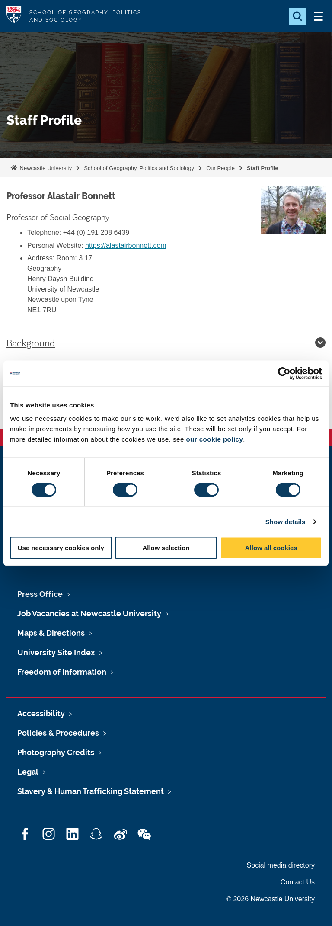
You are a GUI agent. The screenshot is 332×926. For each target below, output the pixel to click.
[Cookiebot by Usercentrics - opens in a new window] (284, 373)
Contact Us (298, 882)
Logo (13, 16)
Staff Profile (262, 168)
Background (166, 342)
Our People (220, 168)
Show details (285, 521)
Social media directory (281, 865)
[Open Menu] (318, 16)
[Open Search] (297, 16)
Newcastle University (45, 168)
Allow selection (165, 547)
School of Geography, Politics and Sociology (139, 168)
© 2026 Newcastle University (270, 899)
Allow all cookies (271, 547)
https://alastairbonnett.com (125, 245)
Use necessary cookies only (61, 547)
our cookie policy (214, 439)
